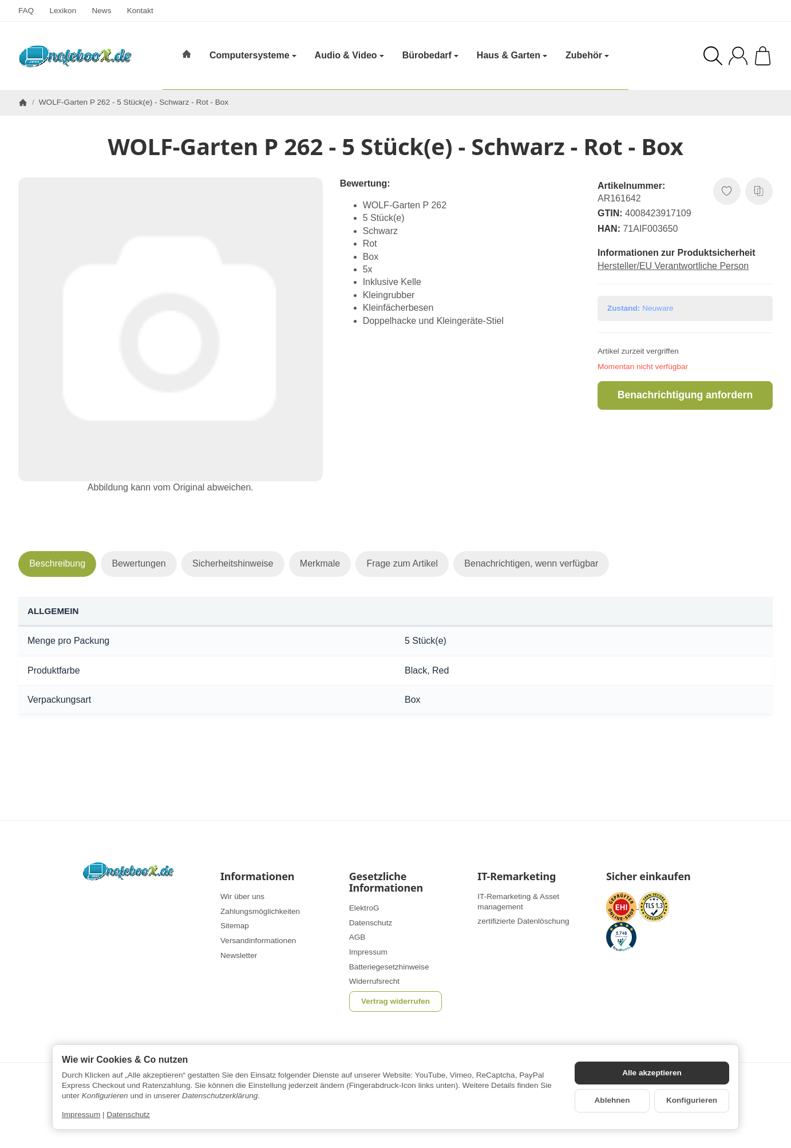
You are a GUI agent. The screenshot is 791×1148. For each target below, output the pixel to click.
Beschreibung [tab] (57, 563)
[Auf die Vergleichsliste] (759, 191)
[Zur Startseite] (75, 56)
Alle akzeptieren (652, 1072)
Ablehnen (612, 1100)
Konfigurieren (691, 1100)
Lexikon (62, 10)
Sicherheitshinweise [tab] (232, 563)
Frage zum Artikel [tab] (401, 563)
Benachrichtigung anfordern (685, 395)
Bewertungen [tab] (138, 563)
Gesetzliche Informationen (386, 882)
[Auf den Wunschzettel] (727, 191)
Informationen (257, 876)
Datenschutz (128, 1114)
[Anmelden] (738, 56)
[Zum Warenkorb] (763, 56)
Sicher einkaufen (648, 876)
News (101, 10)
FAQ (26, 10)
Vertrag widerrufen (395, 1001)
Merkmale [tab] (320, 563)
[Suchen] (713, 56)
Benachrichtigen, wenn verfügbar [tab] (531, 563)
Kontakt (140, 10)
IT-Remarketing (516, 876)
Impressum (81, 1114)
